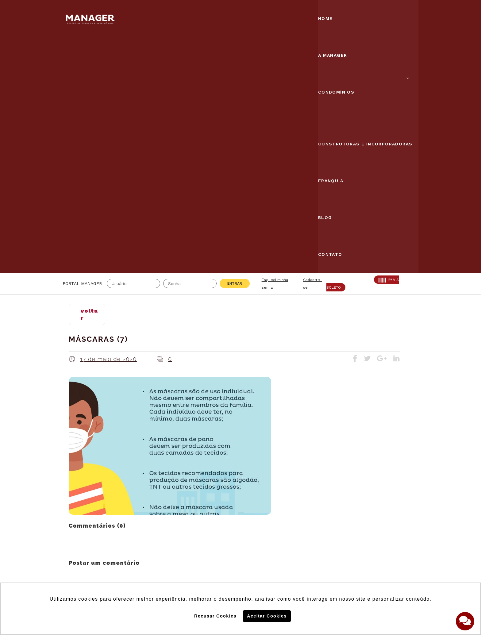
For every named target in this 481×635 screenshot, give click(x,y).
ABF (67, 514)
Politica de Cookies (332, 542)
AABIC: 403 (76, 506)
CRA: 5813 (131, 499)
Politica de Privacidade (336, 562)
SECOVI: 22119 (136, 506)
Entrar (234, 50)
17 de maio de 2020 (108, 125)
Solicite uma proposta (240, 545)
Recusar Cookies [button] (215, 616)
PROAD (127, 514)
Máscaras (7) (98, 105)
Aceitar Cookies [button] (267, 616)
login (137, 356)
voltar (89, 80)
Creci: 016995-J (82, 499)
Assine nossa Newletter (340, 522)
